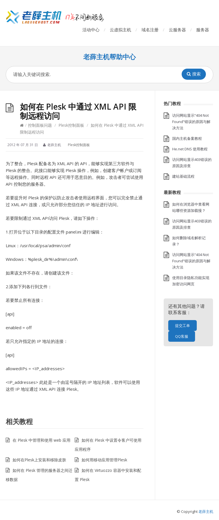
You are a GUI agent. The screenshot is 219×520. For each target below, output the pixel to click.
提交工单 (182, 325)
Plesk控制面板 (71, 125)
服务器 (202, 29)
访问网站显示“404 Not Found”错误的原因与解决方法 (191, 121)
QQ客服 (181, 336)
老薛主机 (205, 511)
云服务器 (177, 29)
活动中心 (91, 29)
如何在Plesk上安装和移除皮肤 (39, 459)
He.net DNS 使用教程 (190, 149)
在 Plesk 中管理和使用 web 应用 (41, 440)
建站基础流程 (183, 176)
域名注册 (150, 29)
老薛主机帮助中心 (109, 56)
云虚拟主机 (120, 29)
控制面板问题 (40, 125)
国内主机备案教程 (187, 138)
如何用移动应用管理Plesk (104, 459)
